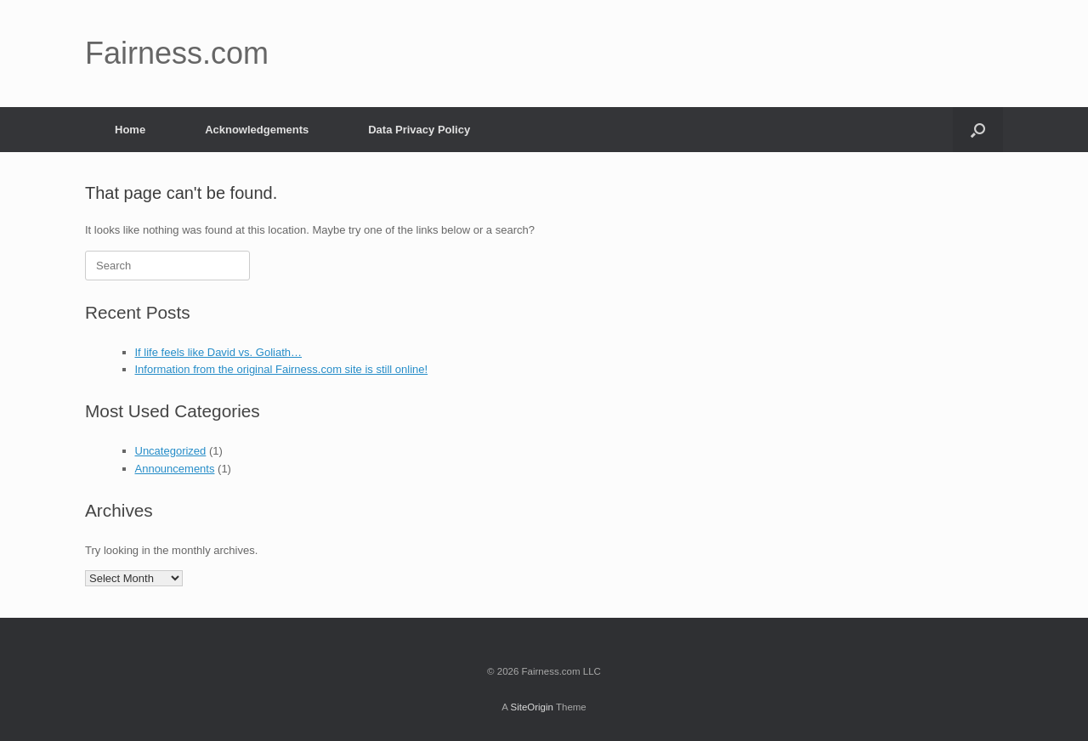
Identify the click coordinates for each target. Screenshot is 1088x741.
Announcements (175, 468)
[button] (978, 129)
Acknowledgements (257, 129)
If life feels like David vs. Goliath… (219, 352)
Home (130, 129)
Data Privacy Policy (419, 129)
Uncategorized (171, 450)
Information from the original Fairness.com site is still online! (281, 369)
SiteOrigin (531, 707)
